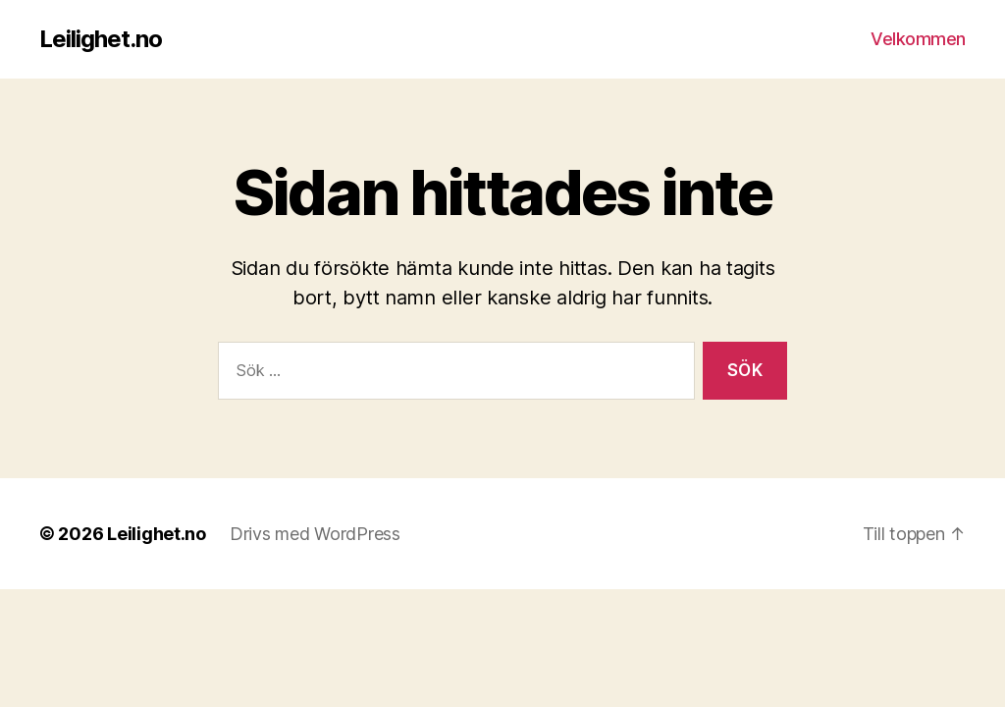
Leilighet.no (100, 39)
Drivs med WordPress (315, 533)
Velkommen (918, 38)
